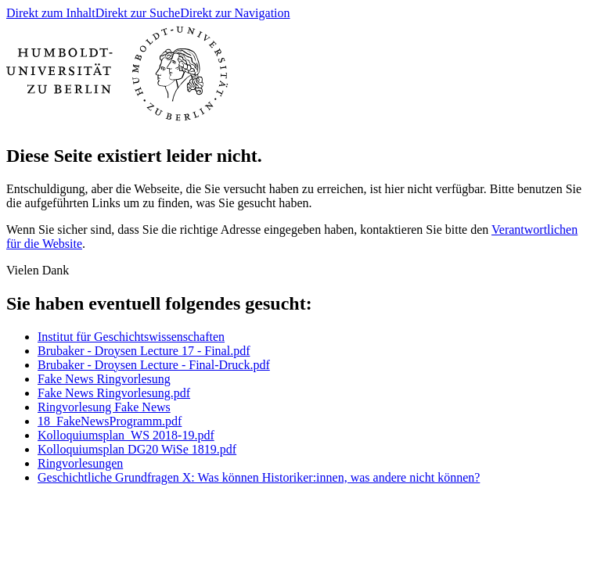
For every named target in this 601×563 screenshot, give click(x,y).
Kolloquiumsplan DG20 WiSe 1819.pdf (137, 449)
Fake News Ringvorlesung (104, 378)
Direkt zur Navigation (235, 13)
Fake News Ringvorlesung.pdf (114, 393)
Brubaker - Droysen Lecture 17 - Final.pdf (144, 350)
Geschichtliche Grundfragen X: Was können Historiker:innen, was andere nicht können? (259, 477)
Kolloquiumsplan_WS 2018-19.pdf (126, 435)
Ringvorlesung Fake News (104, 407)
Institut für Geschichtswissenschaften (131, 336)
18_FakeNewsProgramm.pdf (110, 421)
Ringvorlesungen (80, 463)
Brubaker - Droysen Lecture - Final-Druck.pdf (154, 364)
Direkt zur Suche (137, 13)
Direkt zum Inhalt (50, 13)
